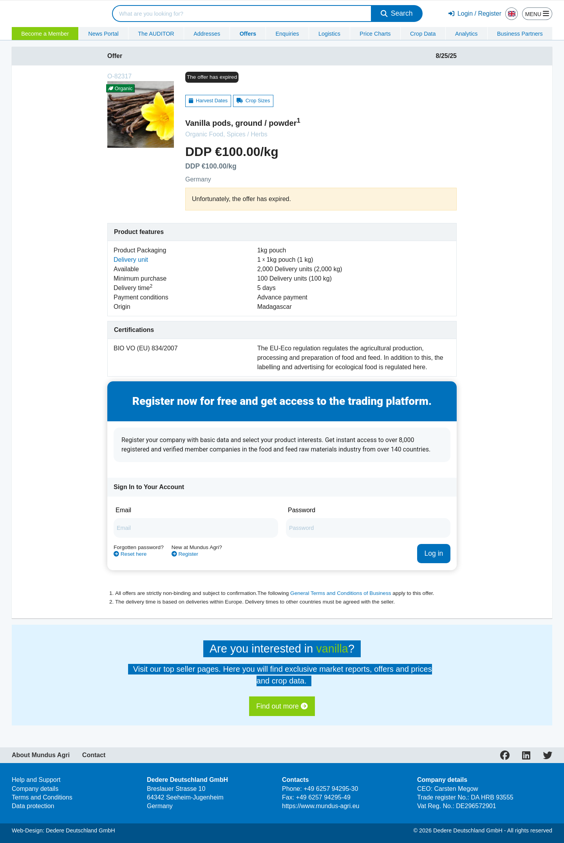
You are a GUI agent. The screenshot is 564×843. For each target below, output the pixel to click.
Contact (94, 755)
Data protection (33, 806)
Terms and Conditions (42, 797)
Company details (35, 788)
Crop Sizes (253, 100)
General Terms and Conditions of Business (340, 593)
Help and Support (36, 779)
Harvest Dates (208, 100)
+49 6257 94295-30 (331, 788)
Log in (433, 553)
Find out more (281, 706)
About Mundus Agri (41, 755)
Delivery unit (131, 259)
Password (301, 510)
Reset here (130, 554)
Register (185, 554)
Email (123, 510)
